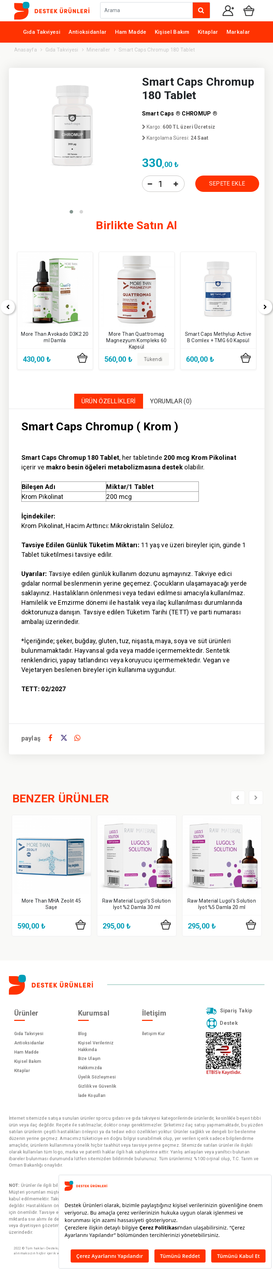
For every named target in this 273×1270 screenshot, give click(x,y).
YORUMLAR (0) (171, 401)
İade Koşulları (92, 1095)
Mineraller (98, 50)
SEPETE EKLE (227, 183)
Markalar (238, 32)
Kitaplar (208, 32)
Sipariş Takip (229, 1011)
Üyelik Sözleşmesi (97, 1077)
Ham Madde (131, 32)
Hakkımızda (90, 1068)
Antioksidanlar (88, 32)
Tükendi (153, 359)
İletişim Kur (153, 1034)
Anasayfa (25, 50)
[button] (71, 211)
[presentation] (238, 798)
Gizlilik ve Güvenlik (97, 1086)
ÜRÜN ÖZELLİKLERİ (108, 401)
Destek (222, 1023)
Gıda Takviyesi (41, 32)
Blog (82, 1034)
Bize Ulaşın (89, 1058)
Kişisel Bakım (172, 32)
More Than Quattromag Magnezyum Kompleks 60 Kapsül (136, 340)
